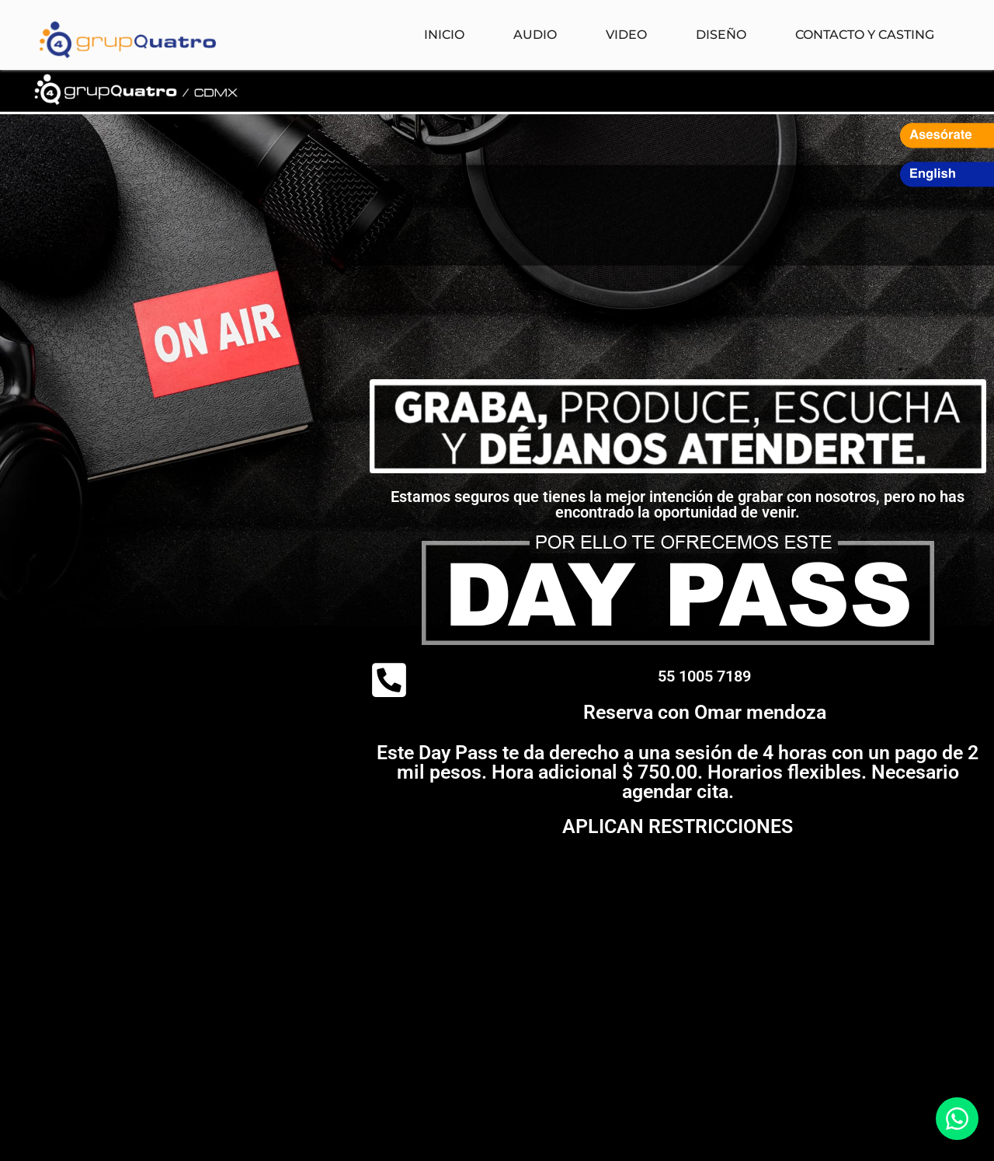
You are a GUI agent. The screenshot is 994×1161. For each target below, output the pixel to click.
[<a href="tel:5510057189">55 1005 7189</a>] (389, 680)
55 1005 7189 (704, 676)
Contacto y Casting (864, 34)
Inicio (444, 34)
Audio (535, 34)
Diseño (721, 34)
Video (626, 34)
